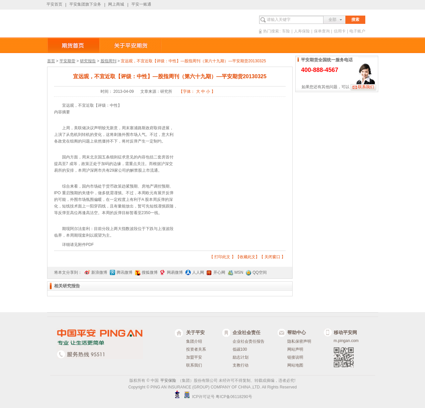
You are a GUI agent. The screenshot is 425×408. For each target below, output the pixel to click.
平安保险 (168, 380)
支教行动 (240, 365)
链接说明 (295, 357)
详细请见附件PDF (78, 244)
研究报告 (88, 61)
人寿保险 (302, 31)
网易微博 (175, 272)
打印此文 (222, 257)
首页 (51, 61)
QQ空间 (259, 272)
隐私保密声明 (299, 341)
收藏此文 (247, 257)
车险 (286, 31)
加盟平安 (194, 357)
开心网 (219, 272)
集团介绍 (194, 341)
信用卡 (340, 31)
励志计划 (240, 357)
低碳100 (240, 349)
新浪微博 (99, 272)
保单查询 (322, 31)
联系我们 (366, 87)
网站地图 (295, 365)
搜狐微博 (150, 272)
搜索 (355, 19)
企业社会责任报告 (248, 341)
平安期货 (67, 61)
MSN (239, 272)
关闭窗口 (272, 257)
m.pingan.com (346, 340)
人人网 (198, 272)
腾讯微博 (124, 272)
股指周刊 (108, 61)
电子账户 (357, 31)
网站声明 (295, 349)
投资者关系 (196, 349)
